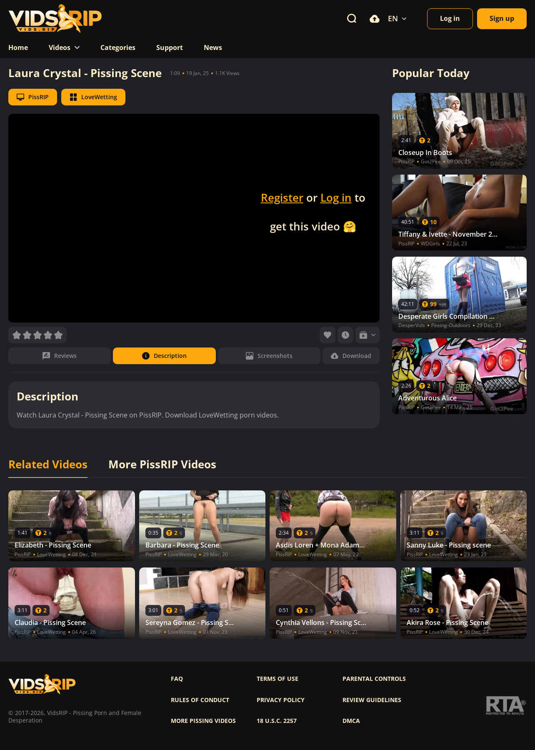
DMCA (351, 721)
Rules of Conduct (200, 700)
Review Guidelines (371, 700)
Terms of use (277, 678)
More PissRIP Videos (162, 465)
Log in (336, 197)
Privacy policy (281, 700)
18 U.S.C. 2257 (277, 721)
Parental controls (374, 678)
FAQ (177, 678)
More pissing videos (203, 721)
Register (282, 197)
